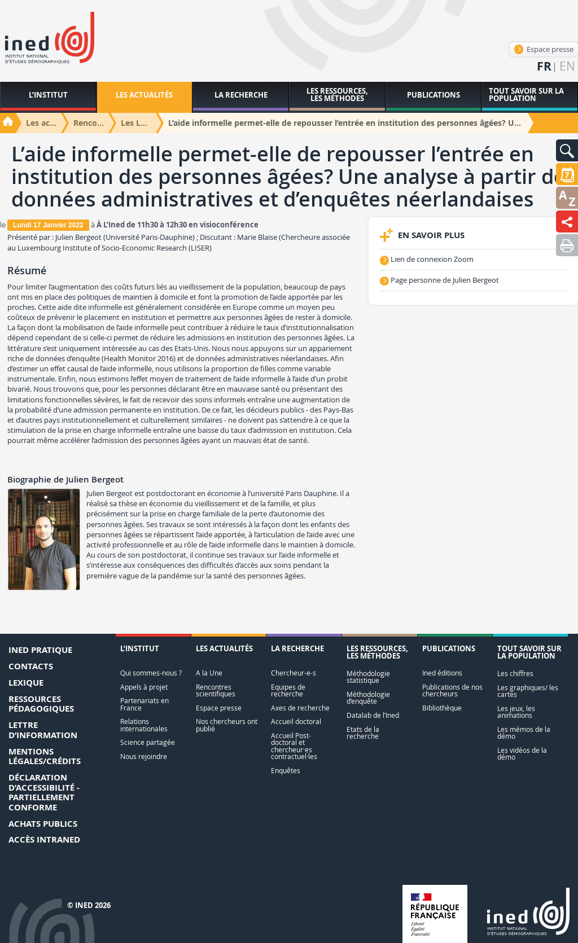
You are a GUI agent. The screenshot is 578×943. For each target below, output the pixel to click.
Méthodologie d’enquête (368, 698)
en (567, 66)
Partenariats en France (144, 704)
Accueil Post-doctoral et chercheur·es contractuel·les (294, 746)
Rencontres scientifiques (215, 690)
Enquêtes (285, 770)
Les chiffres (515, 673)
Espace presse (543, 49)
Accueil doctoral (296, 721)
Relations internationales (144, 725)
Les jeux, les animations (516, 712)
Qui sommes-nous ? (151, 673)
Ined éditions (442, 673)
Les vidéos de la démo (522, 753)
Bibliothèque (442, 708)
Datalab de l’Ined (373, 715)
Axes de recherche (300, 708)
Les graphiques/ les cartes (527, 691)
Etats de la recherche (363, 733)
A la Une (209, 673)
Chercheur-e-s (293, 673)
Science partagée (147, 742)
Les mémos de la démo (523, 733)
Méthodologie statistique (368, 677)
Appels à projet (144, 687)
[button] (567, 150)
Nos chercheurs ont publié (226, 725)
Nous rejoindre (143, 756)
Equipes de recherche (288, 690)
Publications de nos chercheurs (452, 690)
